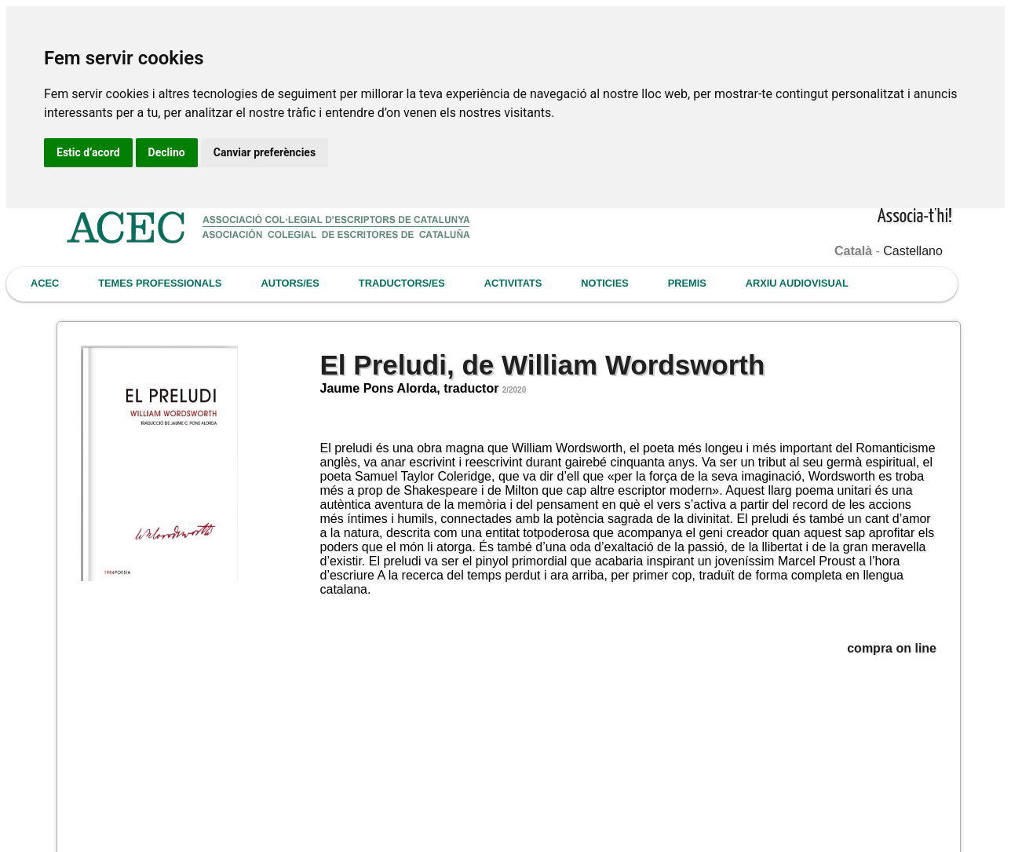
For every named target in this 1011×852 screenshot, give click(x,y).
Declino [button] (166, 152)
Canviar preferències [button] (265, 152)
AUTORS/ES (290, 283)
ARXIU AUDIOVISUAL (797, 283)
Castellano (913, 251)
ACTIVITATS (513, 283)
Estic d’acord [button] (88, 152)
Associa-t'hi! (915, 217)
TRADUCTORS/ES (402, 283)
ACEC (45, 283)
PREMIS (687, 283)
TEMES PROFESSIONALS (159, 283)
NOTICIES (604, 283)
